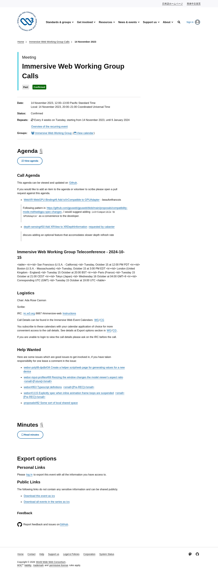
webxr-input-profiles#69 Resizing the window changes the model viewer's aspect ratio (73, 377)
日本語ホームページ (172, 3)
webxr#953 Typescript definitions (43, 387)
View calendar (83, 133)
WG (96, 320)
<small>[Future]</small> (38, 381)
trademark (38, 565)
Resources (105, 22)
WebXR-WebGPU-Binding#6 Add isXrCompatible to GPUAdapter (62, 199)
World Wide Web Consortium (51, 562)
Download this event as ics (39, 496)
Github (73, 182)
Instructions (69, 313)
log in (29, 474)
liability (27, 565)
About (166, 22)
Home (21, 41)
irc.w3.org (29, 313)
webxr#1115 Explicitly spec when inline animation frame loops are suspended (69, 393)
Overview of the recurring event (49, 126)
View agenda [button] (29, 161)
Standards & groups (58, 22)
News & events (127, 22)
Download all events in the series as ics (47, 501)
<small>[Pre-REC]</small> (78, 387)
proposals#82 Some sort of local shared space (51, 402)
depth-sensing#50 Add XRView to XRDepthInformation (55, 226)
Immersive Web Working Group (51, 133)
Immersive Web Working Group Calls (49, 41)
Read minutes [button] (30, 434)
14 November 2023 (85, 41)
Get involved (85, 22)
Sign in (193, 22)
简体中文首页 (194, 3)
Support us (150, 22)
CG (102, 320)
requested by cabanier (102, 226)
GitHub (64, 524)
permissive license (58, 565)
